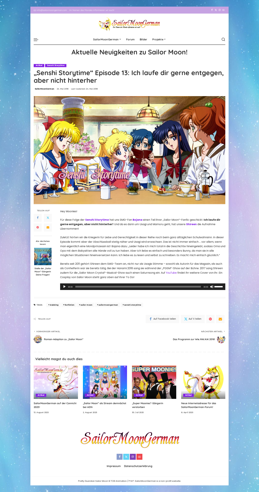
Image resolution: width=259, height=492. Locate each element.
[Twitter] (216, 10)
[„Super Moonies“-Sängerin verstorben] (154, 382)
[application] (142, 287)
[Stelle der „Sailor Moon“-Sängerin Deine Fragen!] (43, 256)
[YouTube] (223, 10)
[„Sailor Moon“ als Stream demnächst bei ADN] (105, 382)
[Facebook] (212, 10)
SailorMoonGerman (44, 89)
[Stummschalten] (211, 287)
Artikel (39, 65)
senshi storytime (132, 305)
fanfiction (69, 305)
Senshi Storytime (55, 65)
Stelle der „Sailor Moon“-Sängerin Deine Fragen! (43, 271)
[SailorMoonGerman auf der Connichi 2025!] (56, 382)
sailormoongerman (108, 305)
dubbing (54, 305)
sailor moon (86, 305)
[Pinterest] (38, 227)
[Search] (223, 40)
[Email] (48, 227)
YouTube (171, 273)
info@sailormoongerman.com (50, 10)
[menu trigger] (38, 40)
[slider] (138, 287)
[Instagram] (220, 10)
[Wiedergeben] (64, 287)
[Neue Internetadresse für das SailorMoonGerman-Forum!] (203, 382)
